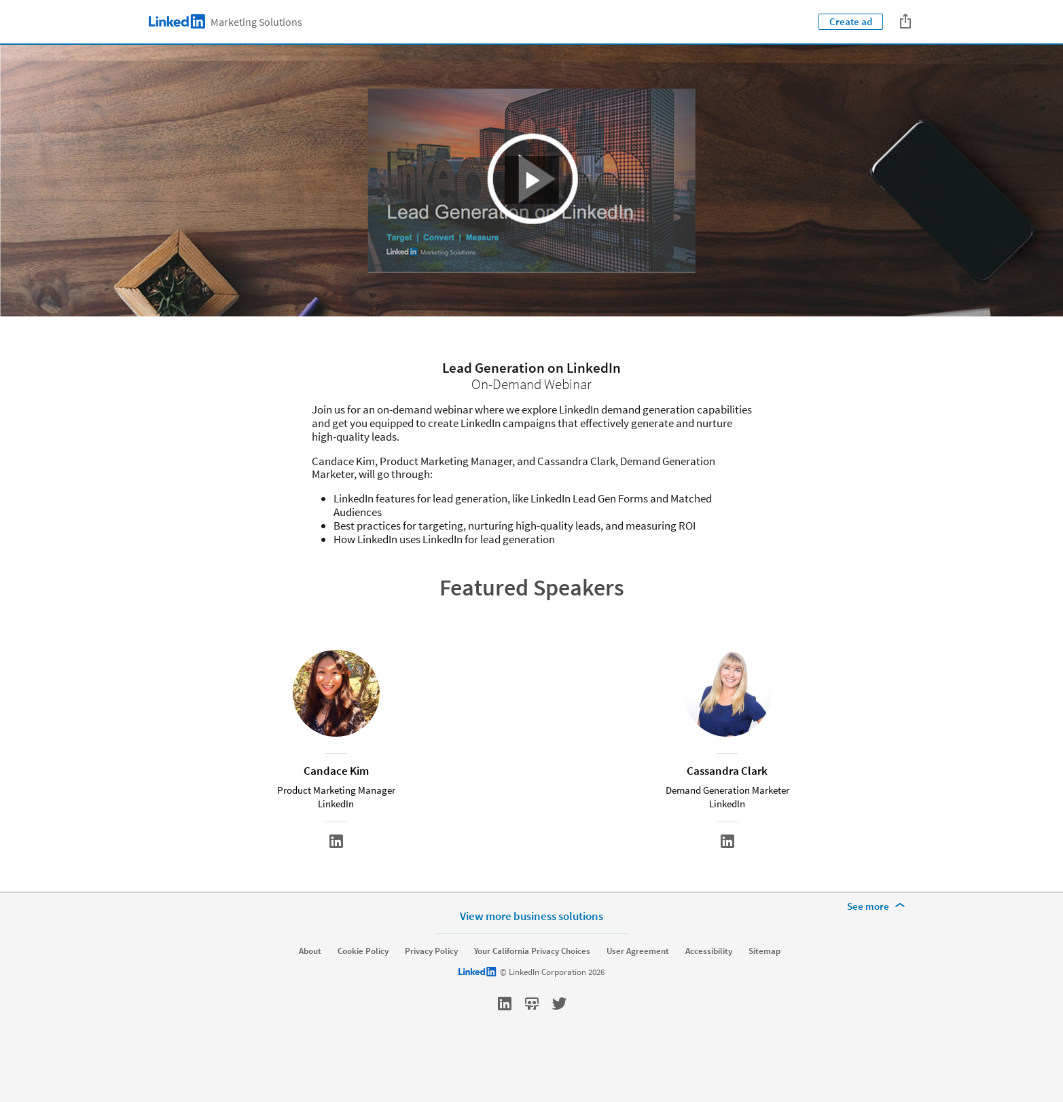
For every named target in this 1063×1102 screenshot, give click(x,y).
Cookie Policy (363, 985)
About (310, 985)
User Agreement (638, 985)
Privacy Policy (431, 985)
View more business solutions (531, 949)
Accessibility (708, 985)
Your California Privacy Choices (532, 985)
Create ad (850, 21)
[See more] (878, 940)
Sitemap (764, 985)
